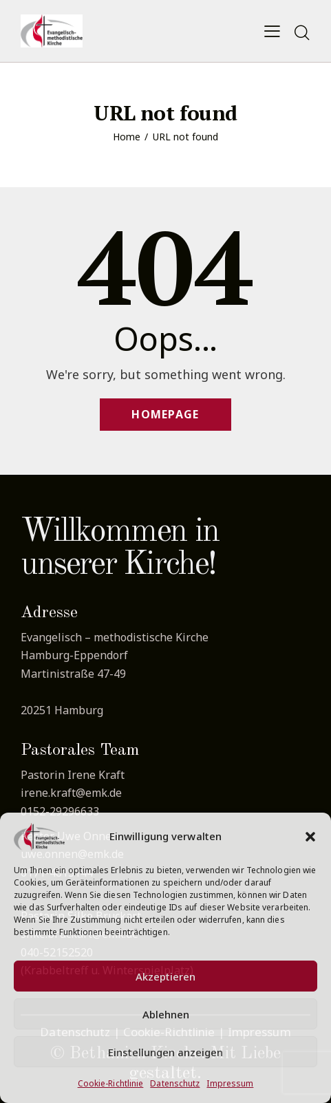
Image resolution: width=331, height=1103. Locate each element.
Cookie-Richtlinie (111, 1083)
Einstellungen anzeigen (165, 1052)
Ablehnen (165, 1014)
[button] (310, 837)
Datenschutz (175, 1083)
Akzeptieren (165, 976)
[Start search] (302, 33)
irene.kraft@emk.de (71, 792)
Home (126, 137)
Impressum (229, 1083)
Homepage (165, 414)
